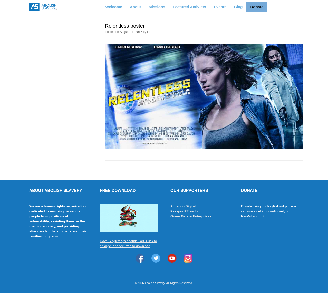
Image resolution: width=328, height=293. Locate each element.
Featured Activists (189, 7)
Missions (157, 7)
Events (220, 7)
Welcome (113, 7)
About (135, 7)
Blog (238, 7)
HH (149, 32)
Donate (256, 7)
